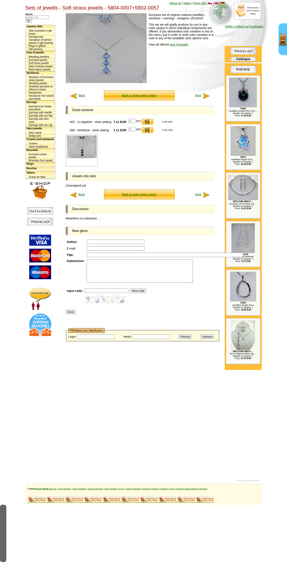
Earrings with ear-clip (41, 125)
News (187, 3)
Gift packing (35, 49)
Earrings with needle (40, 112)
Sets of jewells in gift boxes (40, 32)
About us (175, 3)
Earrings (32, 102)
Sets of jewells (35, 52)
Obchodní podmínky (150, 489)
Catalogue (243, 59)
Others (31, 172)
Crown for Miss (37, 177)
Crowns (33, 143)
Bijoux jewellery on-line (114, 489)
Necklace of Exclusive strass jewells (41, 79)
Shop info (199, 3)
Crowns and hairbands (40, 139)
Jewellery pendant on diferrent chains (41, 88)
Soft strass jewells (39, 63)
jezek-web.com (253, 481)
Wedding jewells (38, 83)
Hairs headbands (38, 146)
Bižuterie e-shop (168, 489)
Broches (32, 168)
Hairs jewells (34, 128)
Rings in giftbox (37, 46)
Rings (30, 163)
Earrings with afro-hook (39, 120)
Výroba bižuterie (64, 489)
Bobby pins (35, 135)
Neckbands (35, 92)
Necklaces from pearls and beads (41, 97)
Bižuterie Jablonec (184, 489)
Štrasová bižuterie (95, 489)
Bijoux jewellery (80, 489)
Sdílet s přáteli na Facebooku (244, 26)
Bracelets (32, 150)
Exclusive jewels (38, 60)
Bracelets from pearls (41, 160)
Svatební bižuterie (133, 489)
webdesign (241, 481)
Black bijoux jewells (40, 69)
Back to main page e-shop (139, 95)
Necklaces (33, 72)
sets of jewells (179, 44)
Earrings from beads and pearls (40, 108)
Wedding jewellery (39, 56)
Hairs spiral (35, 132)
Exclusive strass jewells (38, 156)
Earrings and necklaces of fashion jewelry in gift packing (41, 39)
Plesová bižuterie (199, 489)
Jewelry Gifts (35, 26)
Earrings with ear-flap (41, 115)
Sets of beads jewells (41, 66)
